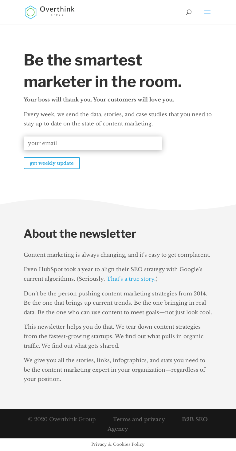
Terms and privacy (138, 419)
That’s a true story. (131, 279)
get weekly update (52, 163)
